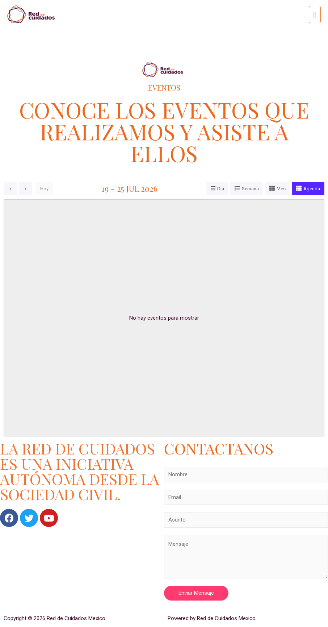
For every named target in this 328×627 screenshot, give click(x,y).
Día (220, 188)
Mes (281, 188)
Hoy (44, 188)
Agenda (311, 188)
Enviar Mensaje (196, 593)
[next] (25, 188)
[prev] (10, 188)
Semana (250, 188)
